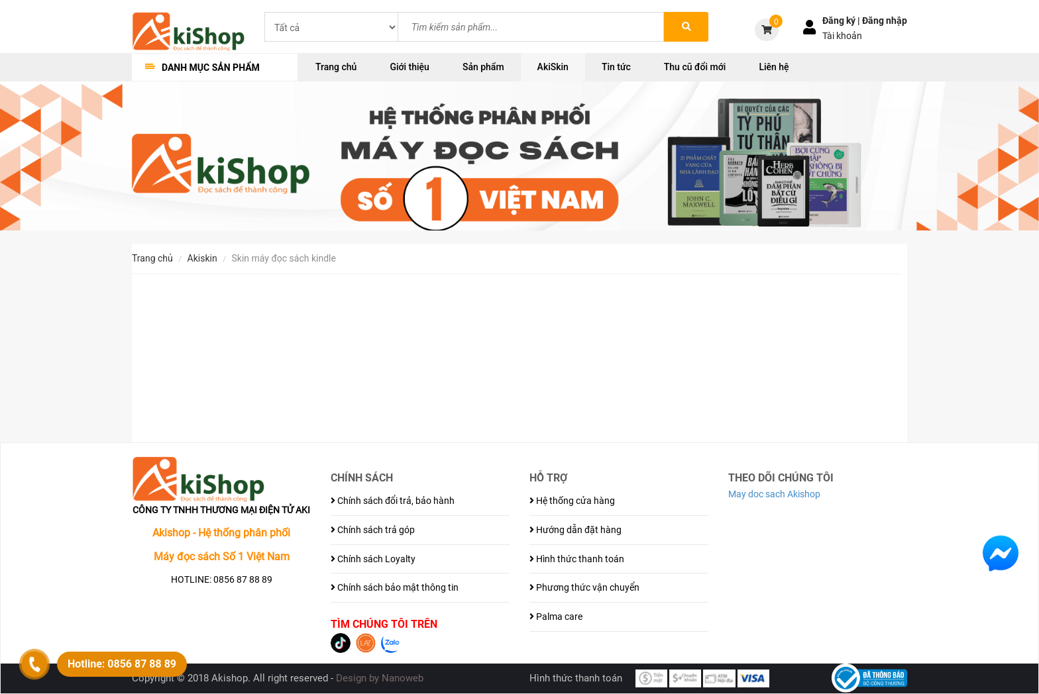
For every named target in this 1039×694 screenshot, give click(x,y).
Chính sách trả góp (373, 529)
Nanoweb (402, 678)
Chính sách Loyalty (373, 559)
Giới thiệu (409, 67)
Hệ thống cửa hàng (572, 500)
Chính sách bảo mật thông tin (395, 587)
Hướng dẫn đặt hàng (575, 529)
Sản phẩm (483, 67)
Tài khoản (842, 35)
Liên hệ (774, 67)
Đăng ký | (842, 20)
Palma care (555, 616)
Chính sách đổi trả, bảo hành (393, 500)
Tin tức (616, 67)
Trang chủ (335, 67)
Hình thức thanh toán (576, 559)
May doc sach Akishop (774, 494)
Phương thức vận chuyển (584, 587)
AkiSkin (553, 67)
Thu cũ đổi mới (695, 67)
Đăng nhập (884, 20)
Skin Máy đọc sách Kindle (284, 258)
